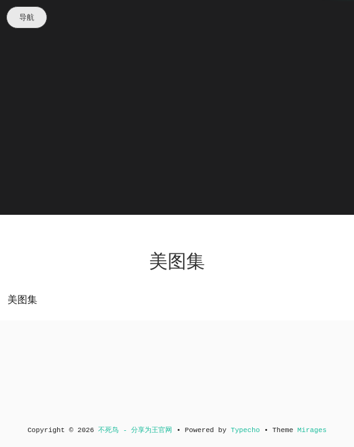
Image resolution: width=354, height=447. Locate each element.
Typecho (245, 430)
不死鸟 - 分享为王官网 (135, 430)
